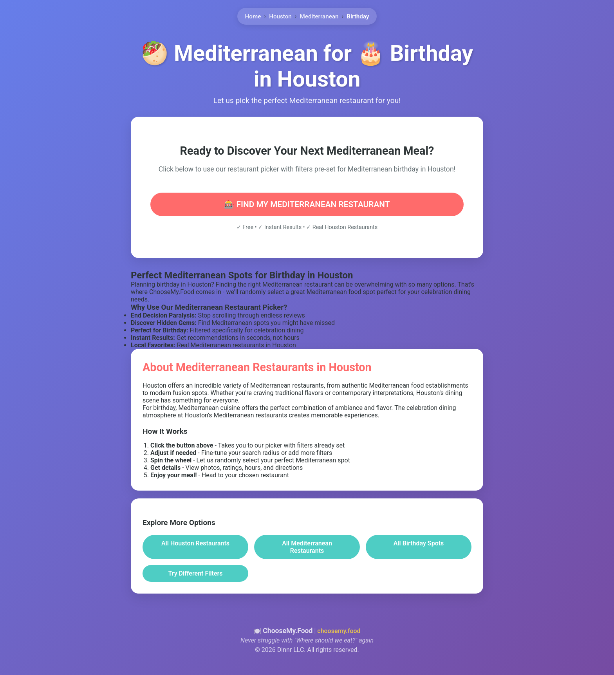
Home (253, 14)
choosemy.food (338, 631)
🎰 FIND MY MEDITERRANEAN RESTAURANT (307, 204)
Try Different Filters (195, 573)
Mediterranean (319, 14)
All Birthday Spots (419, 543)
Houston (280, 14)
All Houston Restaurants (195, 543)
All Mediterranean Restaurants (307, 547)
